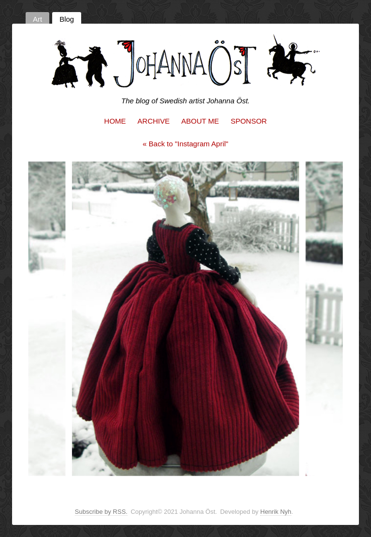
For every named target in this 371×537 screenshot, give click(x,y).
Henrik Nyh (275, 511)
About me (200, 121)
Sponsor (248, 121)
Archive (154, 121)
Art (37, 19)
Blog (66, 19)
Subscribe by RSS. (101, 511)
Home (115, 121)
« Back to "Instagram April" (185, 144)
